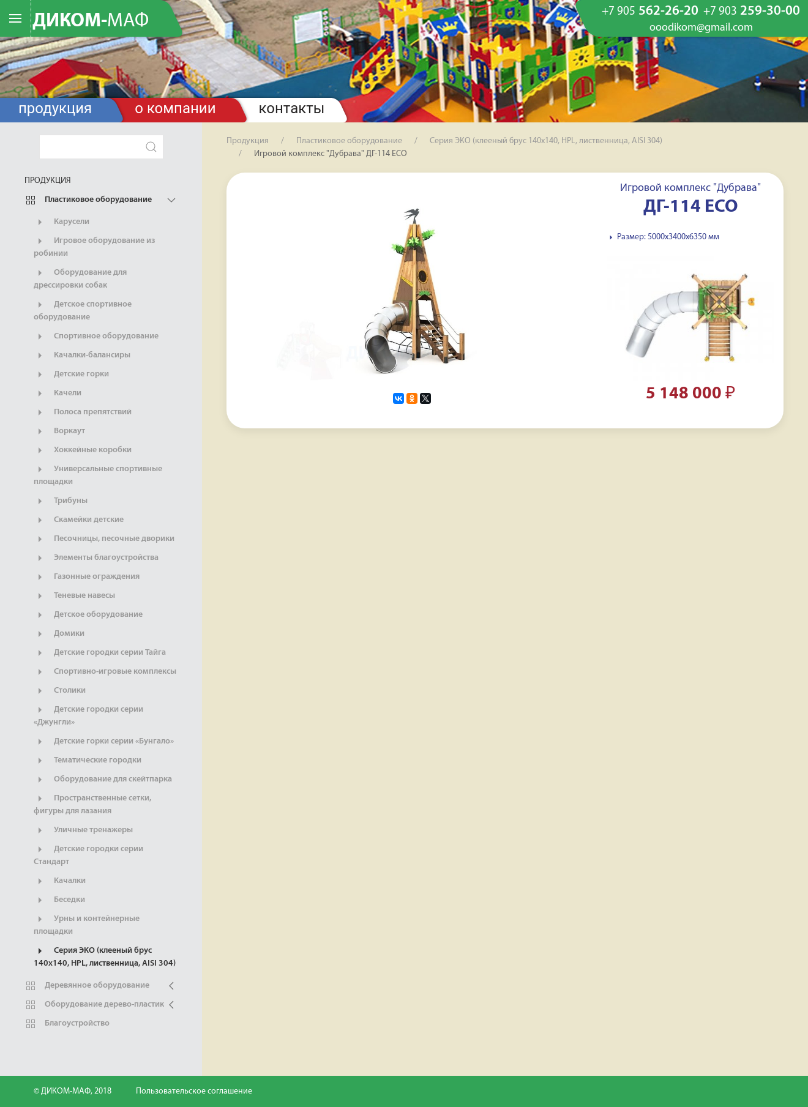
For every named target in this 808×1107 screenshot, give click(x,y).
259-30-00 (751, 11)
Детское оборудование (88, 615)
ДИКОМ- (90, 21)
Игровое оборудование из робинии (94, 246)
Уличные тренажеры (83, 830)
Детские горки (71, 374)
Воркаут (59, 431)
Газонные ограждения (87, 577)
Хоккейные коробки (83, 450)
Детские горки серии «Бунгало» (104, 742)
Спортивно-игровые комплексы (105, 672)
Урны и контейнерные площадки (87, 924)
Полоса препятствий (83, 412)
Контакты (292, 108)
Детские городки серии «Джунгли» (88, 715)
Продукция (55, 108)
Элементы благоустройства (96, 558)
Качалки (60, 881)
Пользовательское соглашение (194, 1091)
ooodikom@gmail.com (701, 28)
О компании (175, 108)
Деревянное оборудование (86, 986)
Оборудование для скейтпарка (103, 779)
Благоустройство (67, 1024)
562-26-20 (650, 11)
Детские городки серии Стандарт (88, 855)
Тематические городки (87, 761)
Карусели (61, 222)
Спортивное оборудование (96, 336)
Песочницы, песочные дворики (104, 539)
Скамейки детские (79, 520)
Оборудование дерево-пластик (94, 1005)
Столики (60, 691)
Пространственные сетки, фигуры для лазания (92, 804)
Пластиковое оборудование (88, 200)
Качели (57, 393)
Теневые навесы (74, 596)
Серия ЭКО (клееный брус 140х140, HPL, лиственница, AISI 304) (105, 956)
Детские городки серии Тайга (100, 653)
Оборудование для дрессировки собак (80, 278)
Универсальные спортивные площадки (98, 474)
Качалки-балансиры (82, 355)
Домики (59, 634)
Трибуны (61, 501)
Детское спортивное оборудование (83, 310)
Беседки (59, 900)
